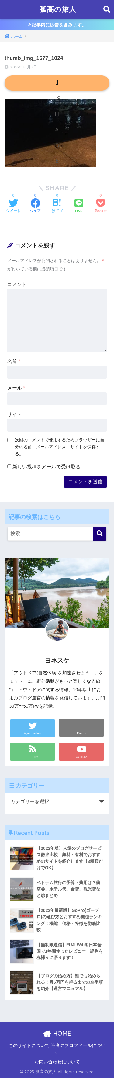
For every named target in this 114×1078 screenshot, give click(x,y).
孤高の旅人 (58, 9)
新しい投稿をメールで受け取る (46, 466)
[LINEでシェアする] (78, 206)
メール (16, 387)
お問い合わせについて (57, 1061)
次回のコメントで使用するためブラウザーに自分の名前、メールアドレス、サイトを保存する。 (59, 446)
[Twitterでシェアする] (13, 206)
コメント (18, 284)
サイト (14, 414)
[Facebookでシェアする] (35, 206)
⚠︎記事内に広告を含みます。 (57, 24)
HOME (57, 1033)
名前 (13, 361)
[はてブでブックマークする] (57, 206)
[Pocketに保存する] (101, 206)
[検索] (99, 534)
